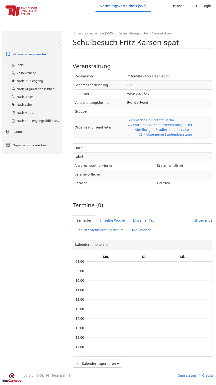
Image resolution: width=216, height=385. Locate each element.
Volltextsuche (23, 73)
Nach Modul (22, 112)
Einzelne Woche (112, 220)
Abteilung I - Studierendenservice (162, 129)
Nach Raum (21, 97)
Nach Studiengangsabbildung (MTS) (36, 121)
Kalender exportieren (97, 363)
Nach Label (21, 104)
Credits (208, 375)
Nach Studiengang (26, 81)
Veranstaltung (162, 33)
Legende (202, 220)
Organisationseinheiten (25, 145)
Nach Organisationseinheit (32, 89)
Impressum (187, 375)
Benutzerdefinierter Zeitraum (100, 230)
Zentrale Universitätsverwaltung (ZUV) (161, 125)
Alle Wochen (141, 230)
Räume (14, 131)
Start (17, 65)
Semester (83, 220)
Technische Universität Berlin (150, 120)
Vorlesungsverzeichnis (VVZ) (123, 6)
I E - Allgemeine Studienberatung (165, 134)
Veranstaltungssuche (25, 54)
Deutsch (178, 6)
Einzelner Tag (144, 220)
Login (202, 6)
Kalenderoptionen (90, 244)
